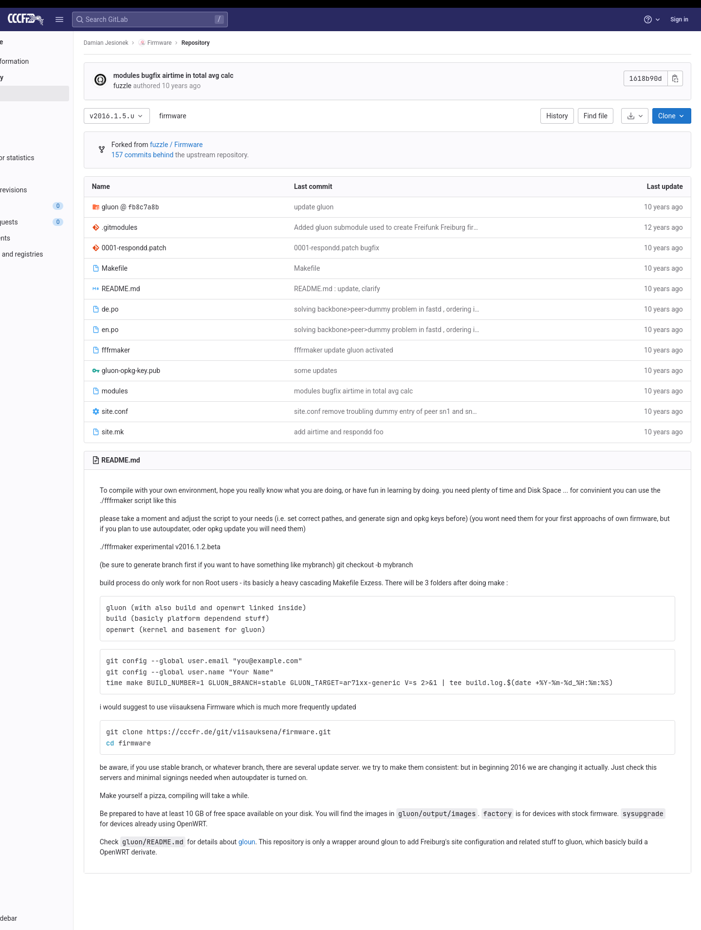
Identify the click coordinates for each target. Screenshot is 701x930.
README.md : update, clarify (370, 289)
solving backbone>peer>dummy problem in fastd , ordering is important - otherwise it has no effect (412, 309)
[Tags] (62, 141)
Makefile (340, 268)
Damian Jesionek (154, 42)
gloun (295, 842)
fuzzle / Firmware (225, 145)
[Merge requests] (62, 222)
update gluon (347, 207)
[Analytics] (62, 286)
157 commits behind (191, 155)
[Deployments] (62, 238)
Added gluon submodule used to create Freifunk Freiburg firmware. (412, 227)
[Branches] (62, 125)
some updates (348, 370)
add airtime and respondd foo (372, 432)
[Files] (62, 93)
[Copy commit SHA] (677, 78)
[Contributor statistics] (62, 158)
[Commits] (62, 109)
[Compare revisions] (62, 190)
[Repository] (62, 77)
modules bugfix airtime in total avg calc (222, 75)
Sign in (679, 19)
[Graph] (62, 174)
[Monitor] (62, 270)
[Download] (636, 116)
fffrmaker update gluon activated (376, 350)
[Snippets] (62, 318)
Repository (244, 42)
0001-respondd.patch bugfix (369, 248)
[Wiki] (62, 302)
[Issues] (62, 206)
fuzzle (171, 86)
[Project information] (62, 61)
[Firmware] (62, 42)
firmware (221, 116)
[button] (59, 19)
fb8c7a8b (192, 207)
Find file (597, 116)
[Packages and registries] (62, 254)
